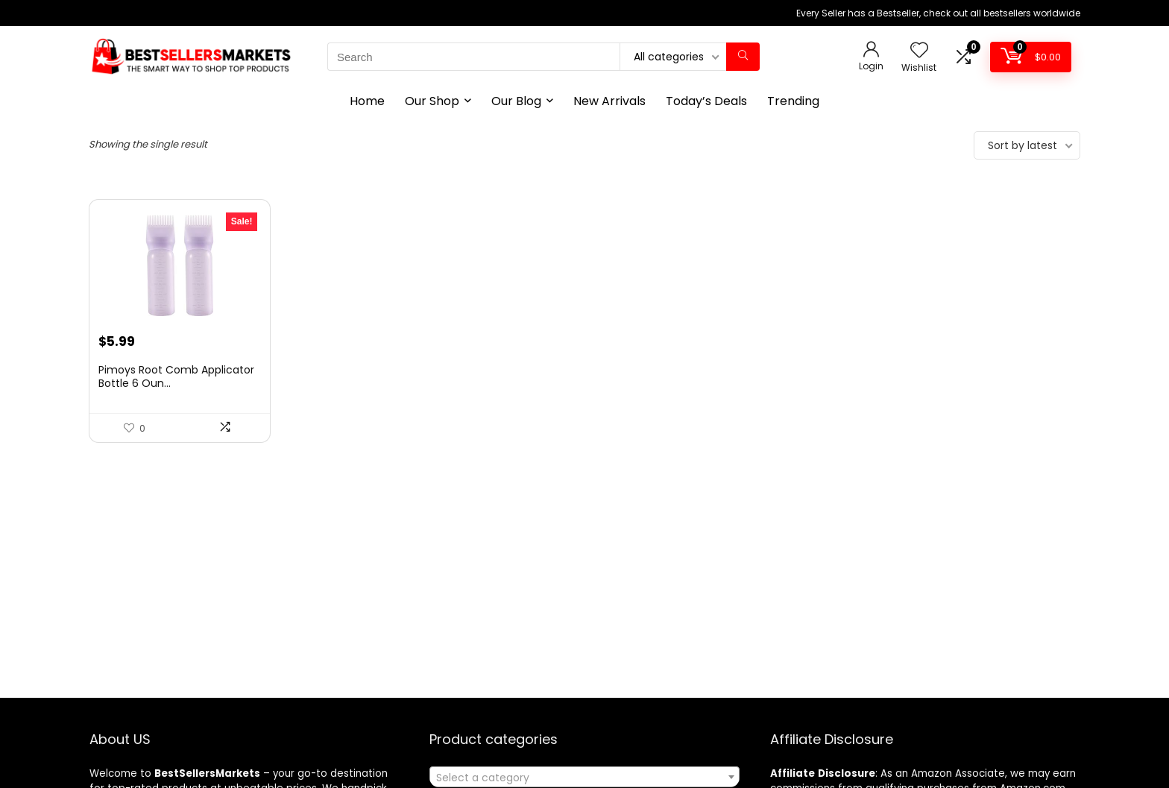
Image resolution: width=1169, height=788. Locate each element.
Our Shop (432, 101)
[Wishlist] (919, 51)
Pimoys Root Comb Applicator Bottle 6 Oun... (176, 376)
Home (367, 101)
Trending (793, 101)
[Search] (743, 56)
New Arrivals (609, 101)
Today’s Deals (706, 101)
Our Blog (516, 101)
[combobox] (584, 776)
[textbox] (584, 777)
